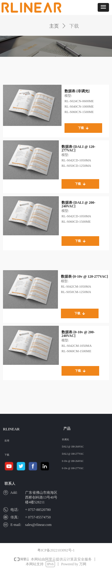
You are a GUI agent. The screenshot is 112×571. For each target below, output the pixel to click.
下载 (74, 26)
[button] (103, 7)
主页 (54, 26)
